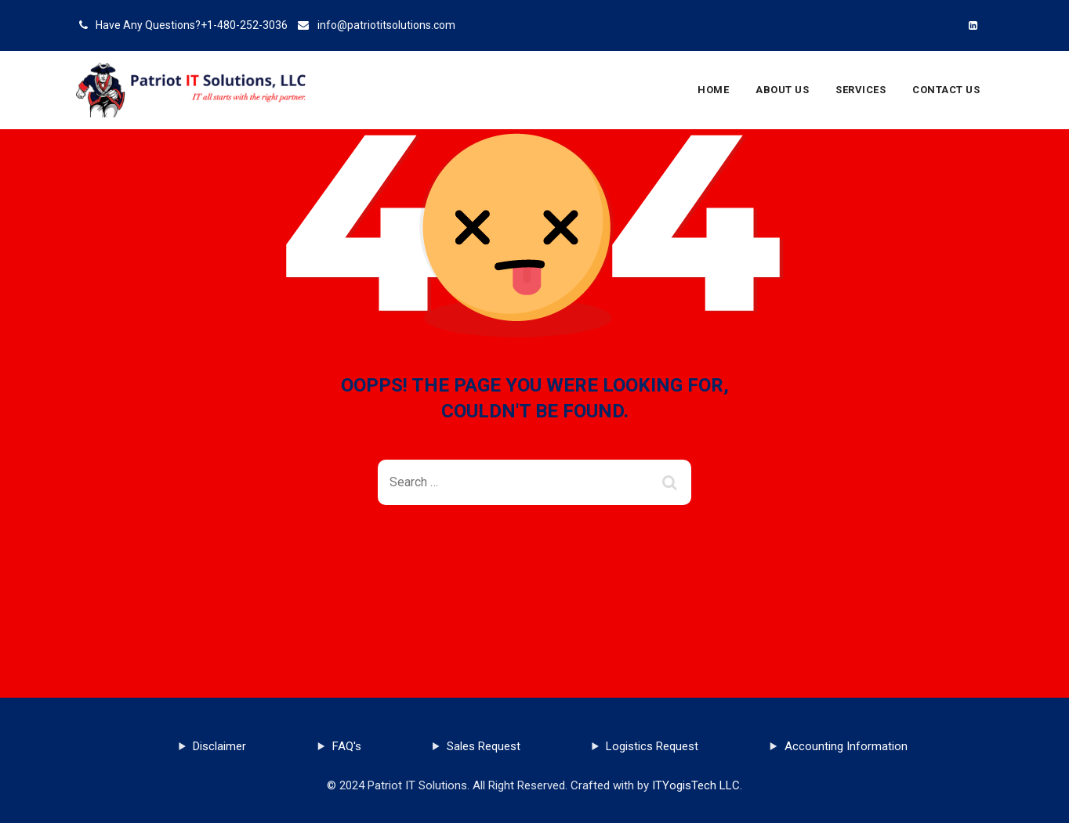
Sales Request (483, 746)
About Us (782, 90)
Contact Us (946, 90)
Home (713, 90)
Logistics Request (652, 746)
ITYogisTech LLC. (697, 785)
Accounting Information (846, 746)
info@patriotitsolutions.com (386, 25)
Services (860, 90)
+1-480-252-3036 (244, 25)
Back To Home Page (522, 561)
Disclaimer (219, 746)
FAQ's (346, 746)
